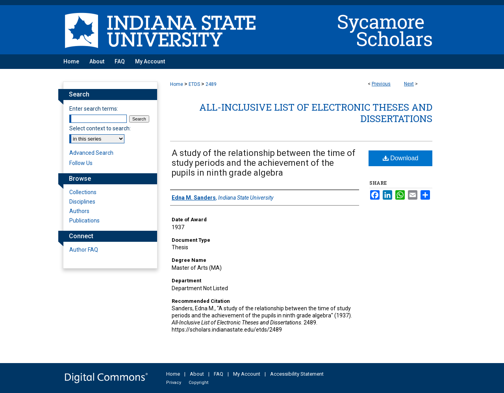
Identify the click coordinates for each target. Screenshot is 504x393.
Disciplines (82, 201)
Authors (79, 211)
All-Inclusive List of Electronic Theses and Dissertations (315, 113)
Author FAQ (83, 250)
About (197, 374)
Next (409, 84)
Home (176, 84)
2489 (211, 84)
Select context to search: (100, 128)
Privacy (173, 382)
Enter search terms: (93, 109)
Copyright (198, 382)
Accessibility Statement (297, 374)
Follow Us (81, 163)
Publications (84, 220)
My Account (246, 374)
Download (401, 158)
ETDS (194, 84)
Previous (381, 84)
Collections (82, 192)
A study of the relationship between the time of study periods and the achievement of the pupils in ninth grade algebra (264, 163)
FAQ (218, 374)
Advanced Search (91, 153)
